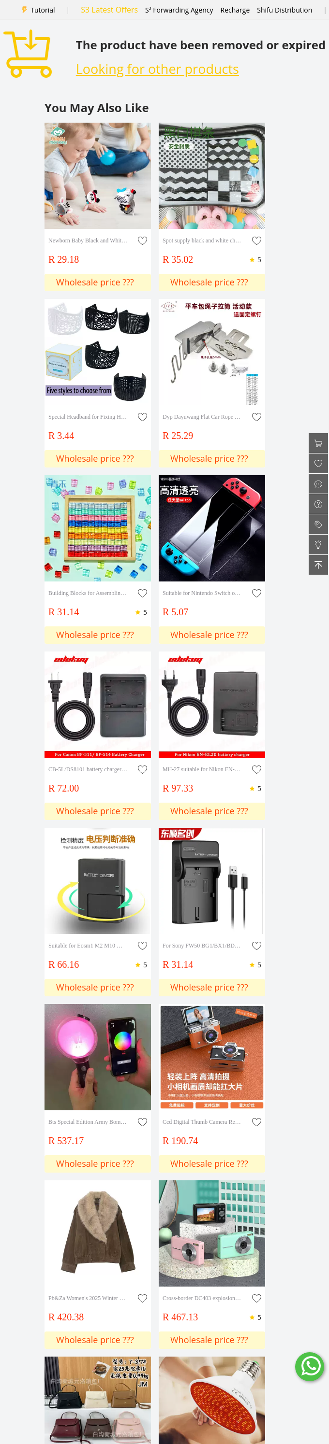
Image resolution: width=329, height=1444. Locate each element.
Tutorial (42, 9)
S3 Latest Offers (109, 9)
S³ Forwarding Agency (179, 9)
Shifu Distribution (284, 9)
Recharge (235, 9)
